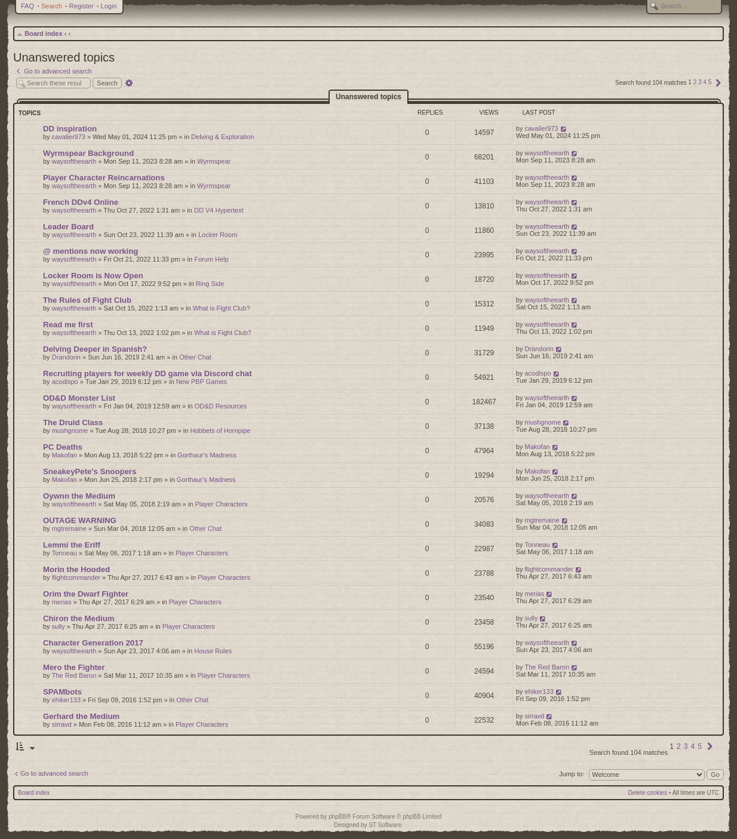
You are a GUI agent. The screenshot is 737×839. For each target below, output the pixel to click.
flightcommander (76, 577)
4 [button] (705, 82)
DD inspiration (70, 128)
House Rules (213, 650)
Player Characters (221, 504)
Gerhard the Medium (81, 716)
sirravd (62, 724)
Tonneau (64, 553)
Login (109, 6)
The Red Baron (74, 675)
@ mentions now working (90, 251)
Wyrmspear (214, 161)
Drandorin (66, 357)
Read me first (68, 324)
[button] (718, 82)
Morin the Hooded (76, 569)
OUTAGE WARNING (79, 520)
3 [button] (700, 82)
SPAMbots (62, 691)
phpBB (337, 816)
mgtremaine (69, 528)
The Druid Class (73, 422)
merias (62, 602)
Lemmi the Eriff (71, 544)
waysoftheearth (74, 161)
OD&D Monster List (79, 398)
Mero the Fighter (74, 667)
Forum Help (211, 259)
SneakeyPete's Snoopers (89, 471)
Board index (43, 33)
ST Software (384, 825)
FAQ (27, 6)
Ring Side (210, 283)
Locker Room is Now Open (93, 275)
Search (51, 6)
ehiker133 (66, 699)
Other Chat (195, 357)
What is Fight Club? (221, 308)
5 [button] (710, 82)
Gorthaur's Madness (207, 455)
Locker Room (217, 234)
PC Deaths (62, 446)
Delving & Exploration (222, 136)
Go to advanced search (54, 773)
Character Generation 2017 (93, 642)
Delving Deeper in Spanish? (95, 349)
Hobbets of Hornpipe (220, 430)
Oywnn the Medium (79, 495)
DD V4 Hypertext (219, 210)
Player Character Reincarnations (104, 177)
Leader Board (68, 226)
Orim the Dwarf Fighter (85, 593)
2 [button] (695, 82)
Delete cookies (648, 792)
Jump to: (571, 773)
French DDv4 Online (80, 202)
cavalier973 (68, 136)
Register (81, 6)
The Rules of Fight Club (87, 300)
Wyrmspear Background (88, 153)
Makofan (64, 455)
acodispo (65, 381)
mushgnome (70, 430)
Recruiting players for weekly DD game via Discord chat (147, 373)
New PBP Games (201, 381)
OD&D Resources (221, 406)
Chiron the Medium (78, 618)
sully (58, 626)
